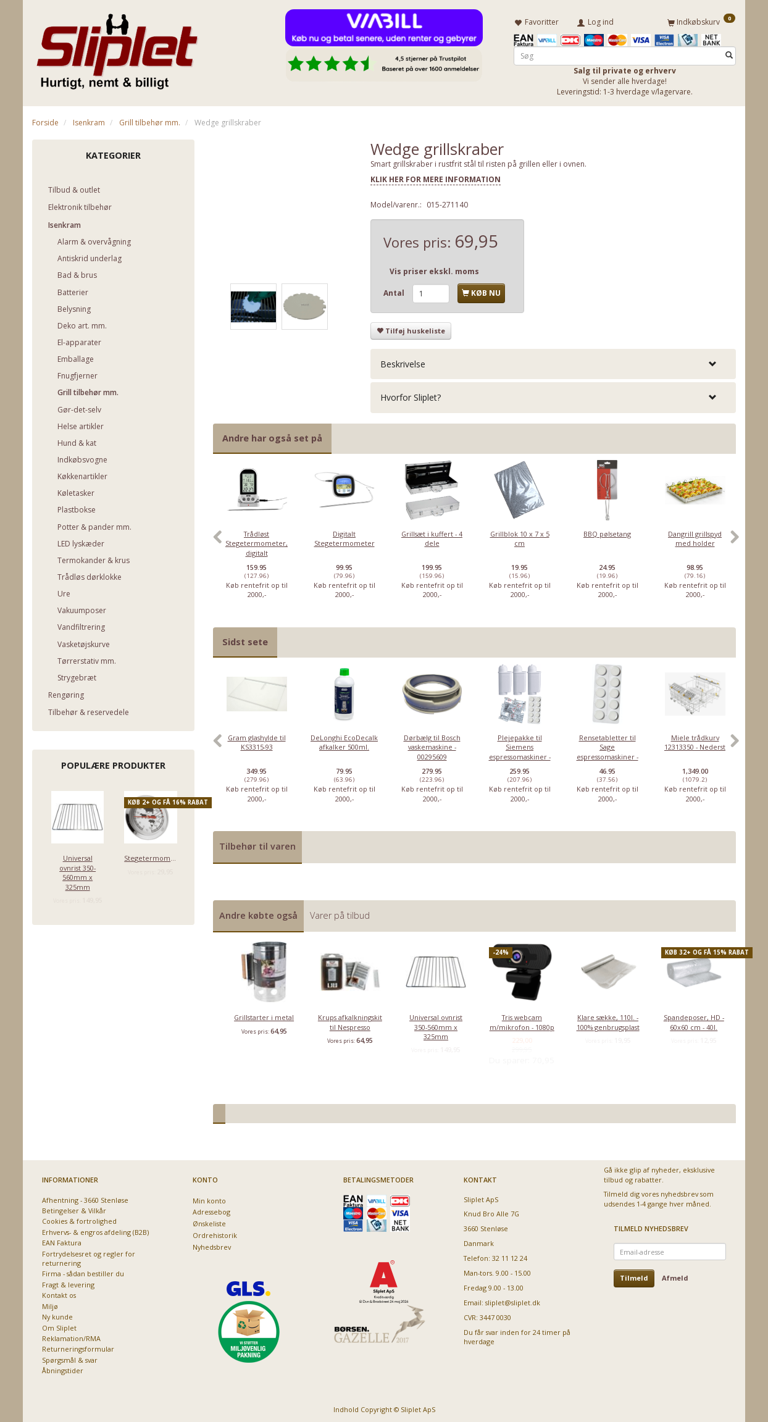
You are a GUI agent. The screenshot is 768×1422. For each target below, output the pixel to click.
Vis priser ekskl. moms (434, 269)
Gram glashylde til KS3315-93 (257, 739)
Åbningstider (62, 1368)
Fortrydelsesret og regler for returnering (88, 1256)
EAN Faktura (61, 1240)
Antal (394, 291)
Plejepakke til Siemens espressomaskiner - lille (520, 749)
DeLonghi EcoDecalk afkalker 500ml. (344, 739)
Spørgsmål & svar (70, 1357)
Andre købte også (258, 913)
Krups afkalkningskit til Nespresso (350, 1019)
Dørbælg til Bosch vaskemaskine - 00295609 (432, 744)
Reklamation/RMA (71, 1335)
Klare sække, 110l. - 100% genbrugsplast (608, 1019)
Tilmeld (634, 1276)
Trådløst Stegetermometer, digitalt (256, 541)
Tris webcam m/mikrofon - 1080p (522, 1019)
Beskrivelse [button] (402, 361)
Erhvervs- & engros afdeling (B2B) (95, 1229)
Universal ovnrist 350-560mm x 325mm (77, 870)
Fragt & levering (68, 1282)
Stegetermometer (150, 856)
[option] (257, 541)
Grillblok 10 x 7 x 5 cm (519, 536)
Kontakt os (59, 1293)
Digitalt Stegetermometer (344, 536)
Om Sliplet (59, 1325)
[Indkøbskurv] (701, 20)
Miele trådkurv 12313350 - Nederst (694, 739)
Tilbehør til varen (257, 844)
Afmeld (675, 1276)
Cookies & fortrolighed (79, 1219)
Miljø (50, 1303)
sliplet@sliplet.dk (512, 1300)
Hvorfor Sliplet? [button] (410, 395)
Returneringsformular (78, 1347)
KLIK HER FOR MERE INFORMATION (435, 177)
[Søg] (729, 53)
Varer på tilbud (340, 913)
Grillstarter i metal (264, 1014)
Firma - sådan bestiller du (83, 1271)
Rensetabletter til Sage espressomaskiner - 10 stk (607, 749)
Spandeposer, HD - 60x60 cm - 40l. (694, 1019)
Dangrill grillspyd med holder (695, 536)
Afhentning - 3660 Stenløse (85, 1197)
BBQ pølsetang (607, 531)
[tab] (553, 361)
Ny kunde (57, 1315)
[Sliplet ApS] (117, 47)
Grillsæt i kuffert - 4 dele (431, 536)
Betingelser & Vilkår (74, 1208)
